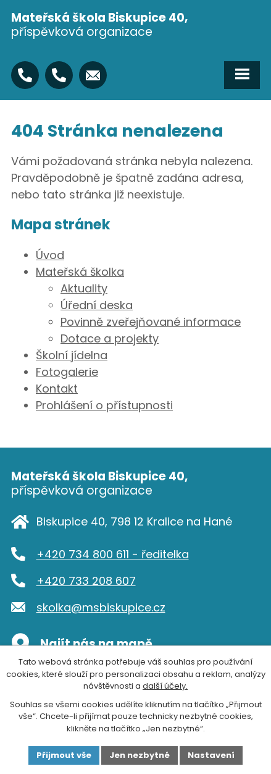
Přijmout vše (63, 755)
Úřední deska (96, 305)
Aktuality (83, 288)
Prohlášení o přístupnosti (104, 405)
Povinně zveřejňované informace (150, 322)
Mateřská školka (80, 271)
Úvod (50, 255)
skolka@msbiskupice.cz (100, 607)
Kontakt (57, 388)
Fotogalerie (67, 372)
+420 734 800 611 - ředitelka (112, 554)
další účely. (165, 686)
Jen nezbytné (139, 755)
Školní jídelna (71, 355)
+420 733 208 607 (86, 581)
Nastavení (211, 755)
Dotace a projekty (109, 338)
